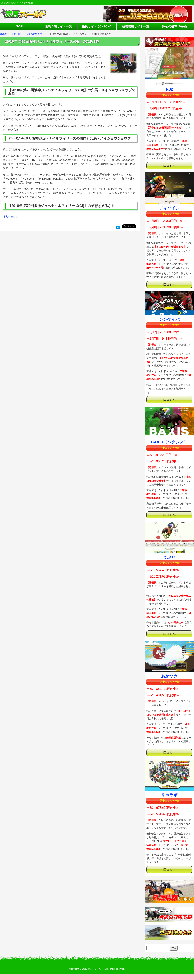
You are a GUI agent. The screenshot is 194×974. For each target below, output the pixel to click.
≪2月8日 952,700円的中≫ (164, 220)
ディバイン (169, 208)
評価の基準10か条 (174, 26)
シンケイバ (169, 319)
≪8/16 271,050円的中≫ (162, 576)
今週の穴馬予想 (34, 34)
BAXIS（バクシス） (169, 442)
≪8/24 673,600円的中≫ (162, 807)
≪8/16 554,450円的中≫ (162, 570)
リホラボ (169, 795)
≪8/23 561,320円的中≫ (162, 814)
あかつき (169, 676)
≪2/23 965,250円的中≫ (162, 461)
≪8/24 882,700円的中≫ (162, 688)
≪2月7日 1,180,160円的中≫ (165, 102)
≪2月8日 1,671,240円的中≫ (165, 108)
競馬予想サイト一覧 (58, 26)
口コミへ (169, 165)
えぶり (169, 557)
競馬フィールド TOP (10, 34)
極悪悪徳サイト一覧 (135, 26)
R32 (169, 89)
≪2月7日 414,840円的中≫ (164, 338)
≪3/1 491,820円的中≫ (162, 455)
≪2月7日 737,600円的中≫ (164, 332)
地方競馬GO (10, 216)
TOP (19, 26)
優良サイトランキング (97, 26)
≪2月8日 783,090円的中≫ (164, 227)
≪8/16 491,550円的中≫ (162, 695)
